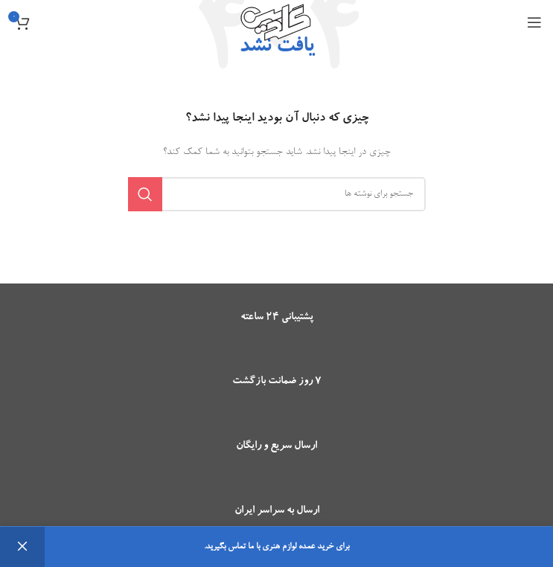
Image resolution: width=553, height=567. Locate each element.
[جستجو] (277, 194)
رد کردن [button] (22, 547)
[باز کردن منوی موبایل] (534, 22)
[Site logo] (276, 24)
